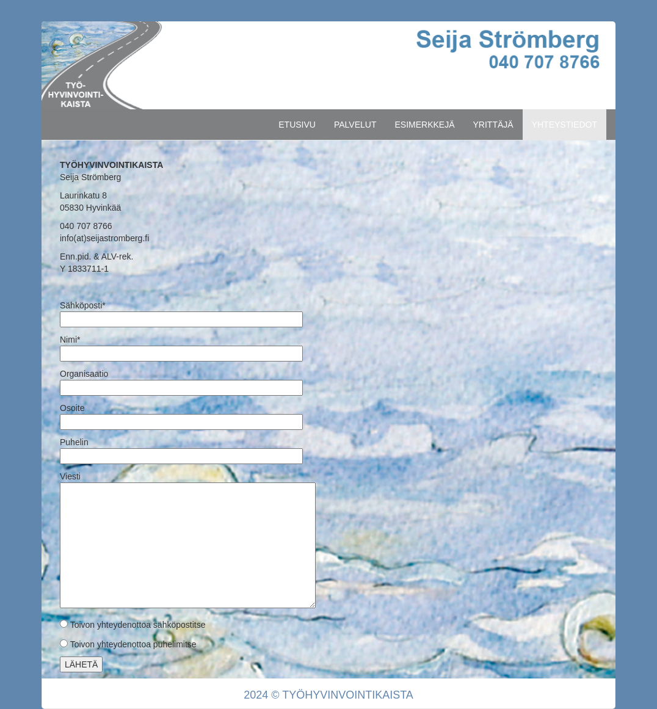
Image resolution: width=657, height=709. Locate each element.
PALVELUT (355, 124)
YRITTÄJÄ (493, 124)
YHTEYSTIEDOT (564, 124)
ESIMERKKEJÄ (424, 124)
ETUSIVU (297, 124)
